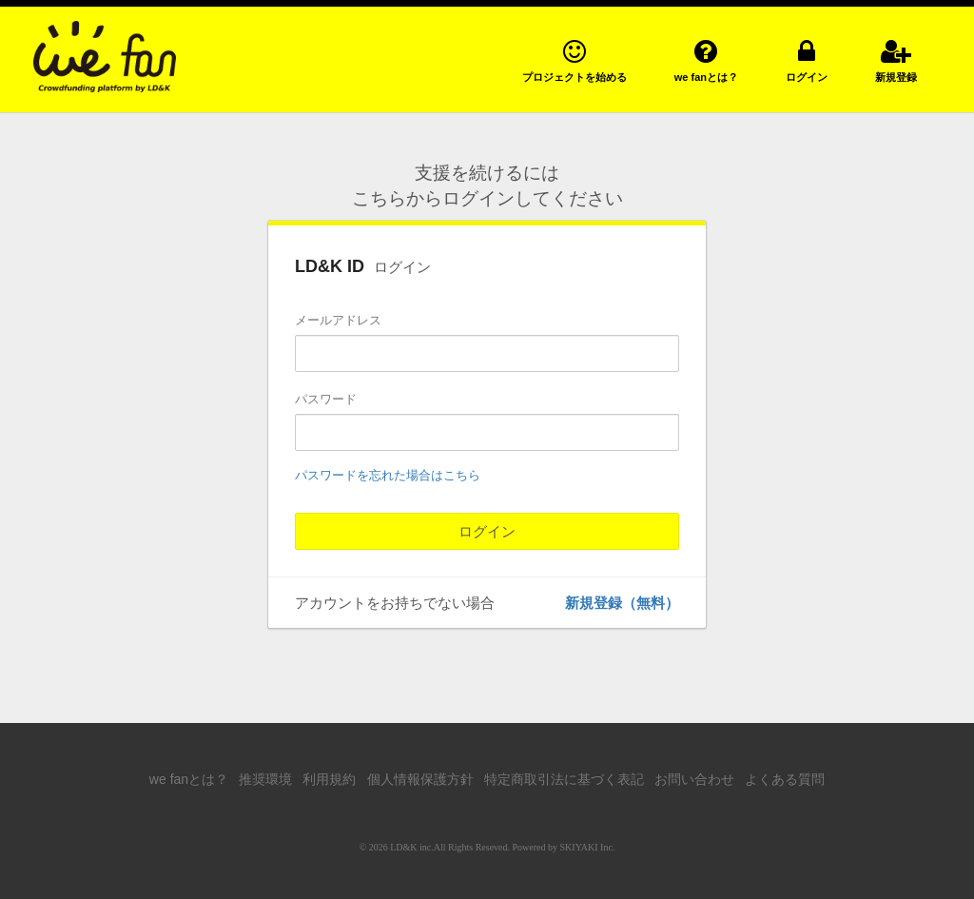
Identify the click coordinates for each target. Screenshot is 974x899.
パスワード (326, 399)
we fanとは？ (188, 779)
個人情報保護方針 (420, 779)
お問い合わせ (694, 779)
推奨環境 (265, 779)
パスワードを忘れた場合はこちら (387, 475)
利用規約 (329, 779)
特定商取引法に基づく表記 (564, 779)
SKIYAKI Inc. (587, 847)
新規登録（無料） (622, 603)
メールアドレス (338, 320)
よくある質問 (785, 779)
